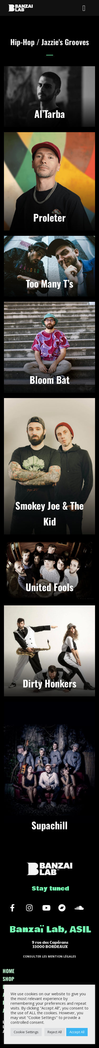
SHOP (8, 978)
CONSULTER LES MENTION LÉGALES (49, 956)
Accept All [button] (76, 1032)
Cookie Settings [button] (26, 1032)
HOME (9, 970)
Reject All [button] (55, 1032)
